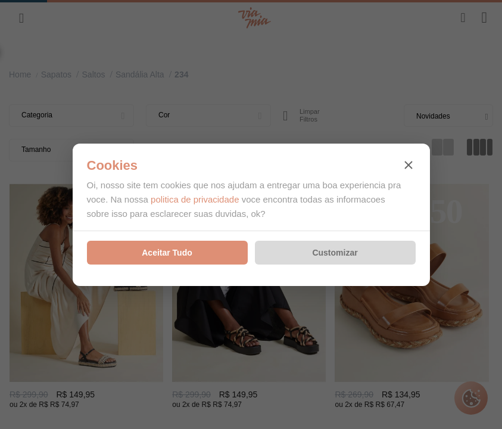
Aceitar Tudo (167, 252)
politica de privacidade (195, 199)
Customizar (334, 252)
